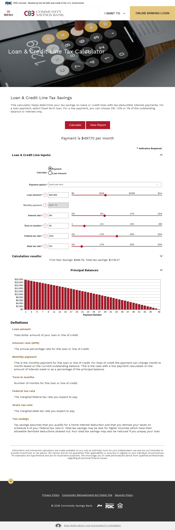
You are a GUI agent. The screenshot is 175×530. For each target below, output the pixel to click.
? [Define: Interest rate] (45, 215)
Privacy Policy (50, 495)
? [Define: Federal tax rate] (45, 236)
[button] (87, 155)
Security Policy (124, 495)
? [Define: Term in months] (45, 226)
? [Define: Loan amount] (45, 195)
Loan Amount (59, 173)
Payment (56, 169)
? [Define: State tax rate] (45, 246)
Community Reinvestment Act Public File (87, 495)
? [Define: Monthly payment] (45, 205)
